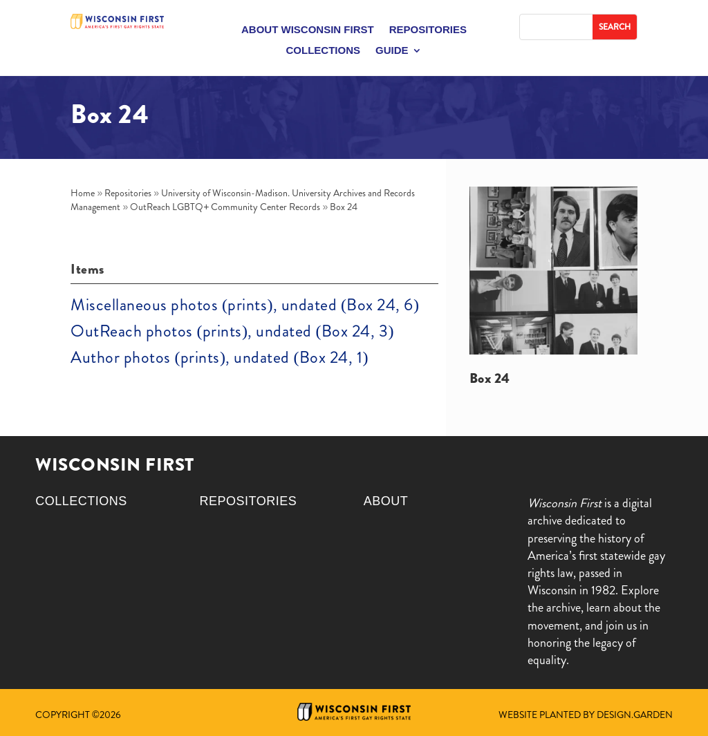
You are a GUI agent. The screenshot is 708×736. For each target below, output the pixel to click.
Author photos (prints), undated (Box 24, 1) (219, 357)
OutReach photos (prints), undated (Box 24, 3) (232, 331)
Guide (392, 51)
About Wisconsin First (307, 30)
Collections (323, 51)
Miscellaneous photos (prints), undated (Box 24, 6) (245, 305)
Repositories (428, 30)
